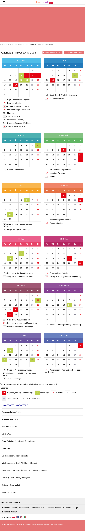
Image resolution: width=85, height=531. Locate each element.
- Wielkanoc (51, 176)
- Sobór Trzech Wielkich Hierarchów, (61, 95)
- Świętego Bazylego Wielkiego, (17, 123)
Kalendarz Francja (70, 508)
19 (16, 85)
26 (16, 90)
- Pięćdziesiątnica (53, 223)
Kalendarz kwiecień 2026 (12, 412)
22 (32, 85)
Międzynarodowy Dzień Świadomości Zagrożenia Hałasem (25, 470)
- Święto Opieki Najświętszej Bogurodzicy (63, 325)
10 (5, 80)
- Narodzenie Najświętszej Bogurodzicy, (20, 323)
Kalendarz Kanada (53, 508)
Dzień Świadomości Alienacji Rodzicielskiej (19, 441)
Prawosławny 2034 (75, 52)
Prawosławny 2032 (51, 52)
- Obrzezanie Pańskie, (13, 120)
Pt (27, 66)
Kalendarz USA (38, 508)
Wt (10, 66)
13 (21, 80)
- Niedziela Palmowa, (55, 173)
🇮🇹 (25, 517)
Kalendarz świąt (37, 524)
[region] (41, 24)
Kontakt (46, 524)
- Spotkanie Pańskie (54, 98)
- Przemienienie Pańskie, (56, 273)
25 (10, 90)
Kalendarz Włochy (9, 512)
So (32, 66)
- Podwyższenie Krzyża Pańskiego (18, 326)
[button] (4, 2)
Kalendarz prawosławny (23, 524)
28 (27, 90)
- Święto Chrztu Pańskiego (15, 126)
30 (38, 90)
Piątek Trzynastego (9, 492)
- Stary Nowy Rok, (11, 116)
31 (5, 94)
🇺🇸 (21, 517)
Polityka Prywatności (56, 524)
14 (27, 80)
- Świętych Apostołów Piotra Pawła (18, 276)
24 (5, 90)
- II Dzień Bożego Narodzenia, (16, 106)
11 (10, 80)
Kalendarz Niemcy (9, 508)
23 (38, 85)
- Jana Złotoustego (12, 379)
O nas (4, 524)
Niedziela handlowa (9, 427)
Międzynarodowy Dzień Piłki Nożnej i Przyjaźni (20, 463)
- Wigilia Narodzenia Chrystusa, (17, 100)
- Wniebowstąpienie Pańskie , (58, 220)
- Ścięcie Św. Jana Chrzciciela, (16, 320)
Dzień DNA (6, 434)
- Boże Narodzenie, (12, 103)
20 (21, 85)
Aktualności (11, 524)
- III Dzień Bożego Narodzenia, (16, 110)
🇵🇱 (44, 2)
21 (27, 85)
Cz (21, 66)
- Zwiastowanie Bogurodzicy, (58, 170)
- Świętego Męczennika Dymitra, (17, 370)
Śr (16, 66)
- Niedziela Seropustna (13, 170)
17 (5, 85)
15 (32, 80)
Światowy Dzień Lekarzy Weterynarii (16, 478)
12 (16, 80)
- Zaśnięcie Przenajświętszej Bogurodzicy (63, 276)
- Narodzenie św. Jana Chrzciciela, (18, 273)
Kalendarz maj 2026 (10, 419)
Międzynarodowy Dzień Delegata (15, 456)
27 (21, 90)
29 (32, 90)
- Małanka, (8, 113)
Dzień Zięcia (7, 448)
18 (10, 85)
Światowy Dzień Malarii (11, 485)
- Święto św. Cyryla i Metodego (16, 230)
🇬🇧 (17, 517)
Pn (4, 66)
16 (38, 80)
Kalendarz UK (24, 508)
